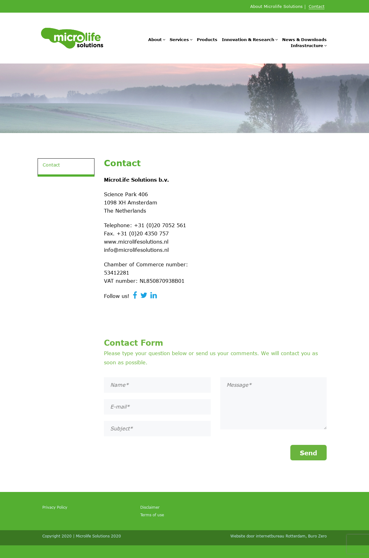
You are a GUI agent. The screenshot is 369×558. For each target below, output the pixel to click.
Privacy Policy (54, 507)
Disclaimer (150, 507)
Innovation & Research (248, 39)
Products (207, 39)
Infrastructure (307, 45)
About (155, 39)
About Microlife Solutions (276, 7)
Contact (316, 7)
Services (179, 39)
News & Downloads (304, 39)
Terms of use (152, 515)
